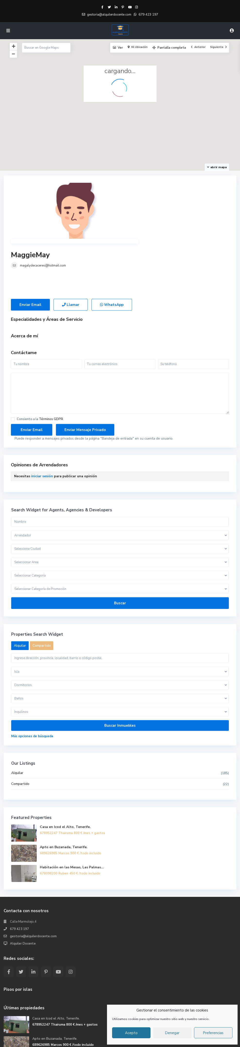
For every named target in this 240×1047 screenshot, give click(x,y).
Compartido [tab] (42, 597)
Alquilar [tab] (20, 597)
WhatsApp (112, 256)
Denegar (172, 1032)
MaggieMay (139, 188)
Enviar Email (30, 256)
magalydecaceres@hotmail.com (152, 198)
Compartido (20, 735)
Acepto (131, 1032)
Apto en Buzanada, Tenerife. (64, 798)
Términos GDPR (51, 370)
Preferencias (213, 1032)
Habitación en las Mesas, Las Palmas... (72, 818)
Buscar (120, 554)
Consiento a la (40, 370)
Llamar (70, 256)
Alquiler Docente (23, 895)
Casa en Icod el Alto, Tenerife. (65, 778)
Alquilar (17, 724)
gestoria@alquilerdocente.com (33, 887)
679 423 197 (148, 14)
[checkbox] (13, 370)
